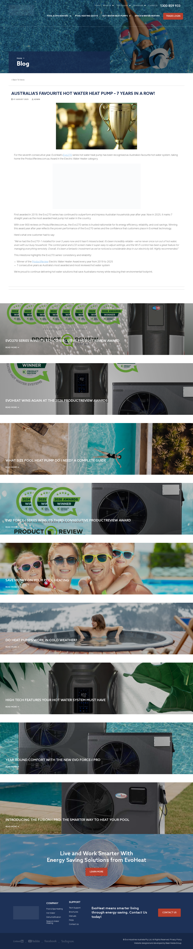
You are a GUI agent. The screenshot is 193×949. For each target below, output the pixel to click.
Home (97, 6)
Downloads (138, 6)
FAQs (71, 920)
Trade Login (173, 16)
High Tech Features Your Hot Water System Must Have (55, 700)
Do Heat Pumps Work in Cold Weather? (41, 640)
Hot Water (50, 913)
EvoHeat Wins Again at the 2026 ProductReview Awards (56, 401)
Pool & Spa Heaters (57, 16)
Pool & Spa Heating (54, 909)
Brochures (73, 912)
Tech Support (122, 6)
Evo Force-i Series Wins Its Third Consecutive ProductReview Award (68, 521)
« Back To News (17, 80)
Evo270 (67, 155)
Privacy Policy (176, 940)
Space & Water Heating (147, 16)
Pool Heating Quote (86, 16)
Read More (12, 348)
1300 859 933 (170, 6)
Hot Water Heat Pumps (115, 16)
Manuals (72, 916)
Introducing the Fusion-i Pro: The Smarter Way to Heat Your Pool (67, 820)
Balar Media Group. (174, 943)
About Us (107, 6)
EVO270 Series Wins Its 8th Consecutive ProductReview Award (62, 341)
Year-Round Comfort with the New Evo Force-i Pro (52, 760)
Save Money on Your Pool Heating (37, 580)
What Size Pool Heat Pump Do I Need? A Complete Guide (55, 461)
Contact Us (152, 6)
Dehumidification (53, 917)
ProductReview (40, 262)
